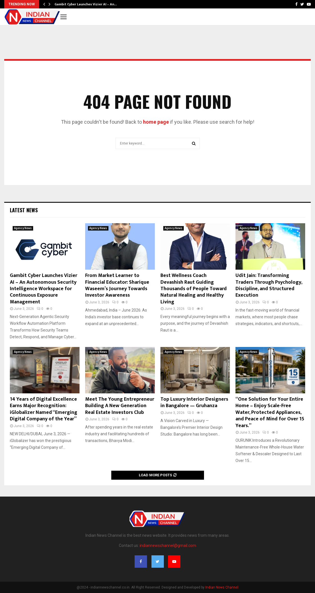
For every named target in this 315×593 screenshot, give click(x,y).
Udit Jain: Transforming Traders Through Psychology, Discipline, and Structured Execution (268, 285)
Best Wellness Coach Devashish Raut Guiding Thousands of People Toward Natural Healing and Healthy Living (193, 288)
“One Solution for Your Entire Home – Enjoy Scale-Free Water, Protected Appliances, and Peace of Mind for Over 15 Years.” (269, 412)
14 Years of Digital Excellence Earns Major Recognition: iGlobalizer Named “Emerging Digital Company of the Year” (43, 409)
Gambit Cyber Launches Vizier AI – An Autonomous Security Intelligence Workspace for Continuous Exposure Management (43, 288)
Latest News (24, 210)
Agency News (23, 228)
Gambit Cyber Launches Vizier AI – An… (86, 4)
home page (156, 122)
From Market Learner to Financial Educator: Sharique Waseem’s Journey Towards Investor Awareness (117, 285)
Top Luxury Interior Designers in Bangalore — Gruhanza (194, 402)
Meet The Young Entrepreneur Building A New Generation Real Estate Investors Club (119, 406)
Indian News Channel (221, 587)
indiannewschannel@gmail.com (168, 545)
